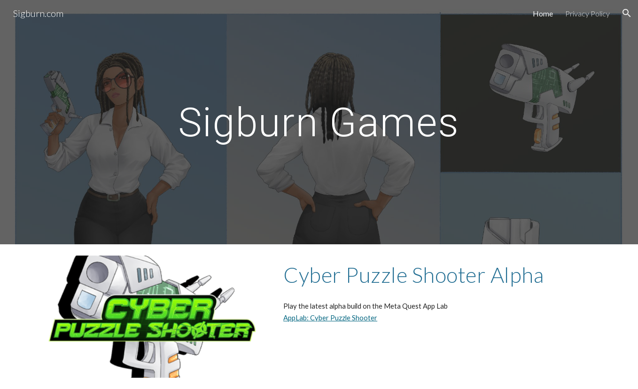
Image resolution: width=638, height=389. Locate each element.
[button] (626, 13)
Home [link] (543, 13)
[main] (319, 122)
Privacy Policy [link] (587, 13)
